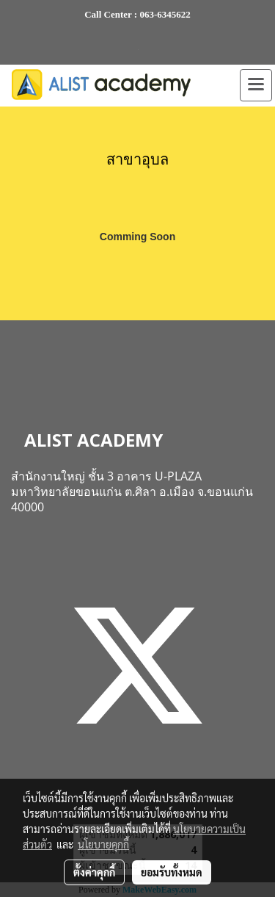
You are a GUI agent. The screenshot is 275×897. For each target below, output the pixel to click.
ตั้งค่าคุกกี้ (94, 872)
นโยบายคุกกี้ (103, 844)
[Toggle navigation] (256, 85)
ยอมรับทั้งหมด (171, 872)
